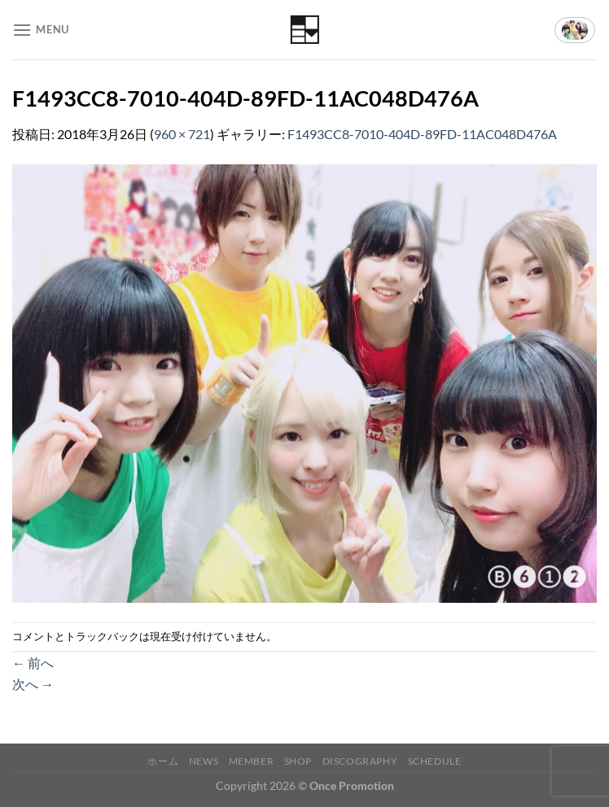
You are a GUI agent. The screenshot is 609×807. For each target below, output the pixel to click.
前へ (33, 662)
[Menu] (40, 30)
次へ (33, 683)
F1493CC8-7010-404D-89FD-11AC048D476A (422, 134)
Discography (360, 761)
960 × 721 (182, 134)
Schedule (435, 761)
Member (251, 761)
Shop (298, 761)
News (203, 761)
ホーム (162, 761)
